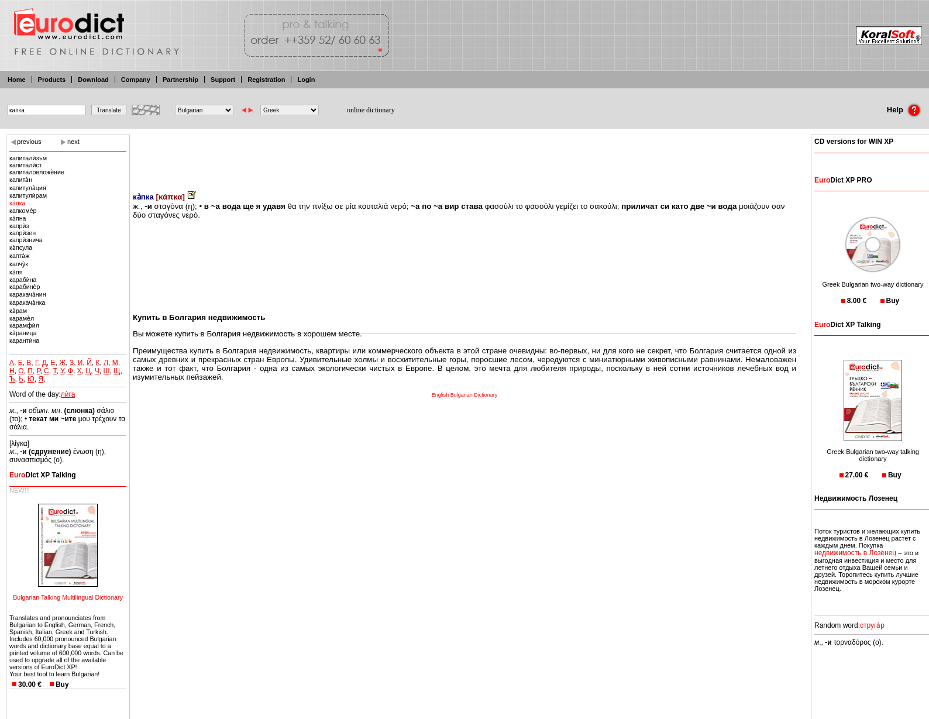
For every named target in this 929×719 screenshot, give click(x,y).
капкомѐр (22, 210)
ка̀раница (23, 332)
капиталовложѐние (36, 172)
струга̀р (872, 625)
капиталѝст (25, 164)
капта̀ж (19, 255)
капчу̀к (18, 263)
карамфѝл (24, 325)
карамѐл (21, 318)
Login (306, 79)
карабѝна (23, 279)
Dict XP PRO (843, 180)
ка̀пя (15, 272)
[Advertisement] (464, 155)
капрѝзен (22, 232)
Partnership (180, 79)
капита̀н (20, 179)
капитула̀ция (27, 187)
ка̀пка (17, 203)
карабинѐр (24, 286)
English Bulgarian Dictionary (465, 395)
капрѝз (19, 225)
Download (93, 79)
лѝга (68, 394)
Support (223, 79)
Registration (266, 79)
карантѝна (24, 340)
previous (29, 141)
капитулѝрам (28, 195)
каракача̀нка (27, 302)
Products (52, 79)
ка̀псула (20, 247)
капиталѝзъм (28, 157)
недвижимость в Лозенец (855, 553)
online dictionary (371, 110)
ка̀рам (18, 310)
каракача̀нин (27, 294)
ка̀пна (17, 218)
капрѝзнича (26, 239)
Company (135, 79)
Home (17, 79)
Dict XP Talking (42, 475)
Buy (62, 684)
